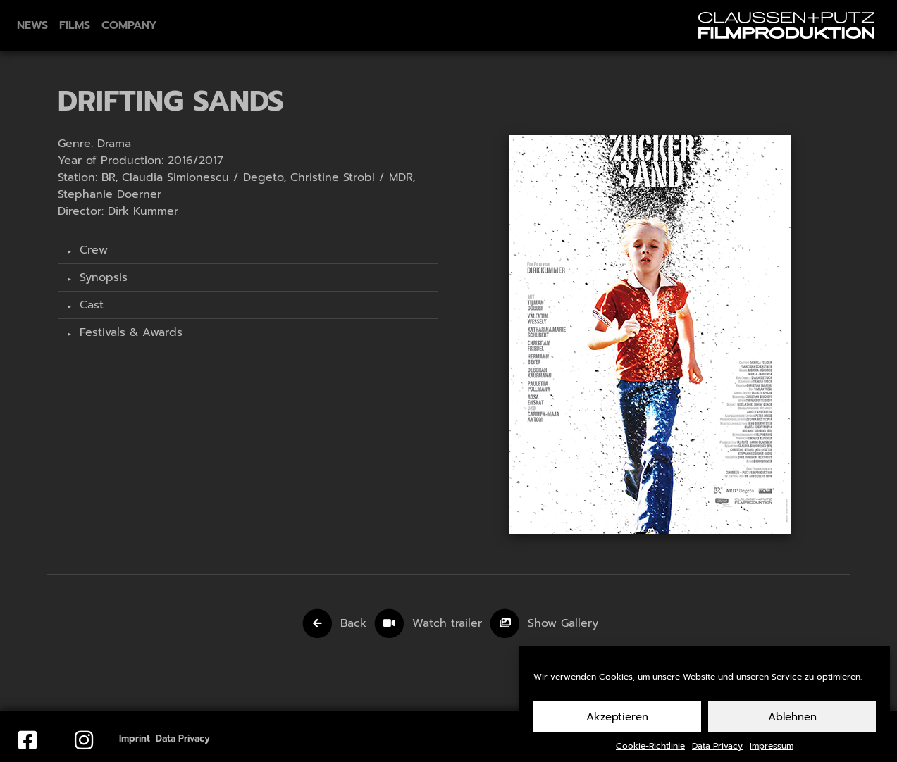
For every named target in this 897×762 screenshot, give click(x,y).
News (32, 25)
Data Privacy (717, 751)
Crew (91, 250)
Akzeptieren (617, 722)
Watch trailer (449, 623)
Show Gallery (563, 623)
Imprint (134, 738)
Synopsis (101, 277)
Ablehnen (792, 722)
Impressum (771, 751)
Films (74, 25)
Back (353, 623)
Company (129, 25)
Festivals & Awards (129, 332)
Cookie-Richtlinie (650, 751)
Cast (89, 304)
